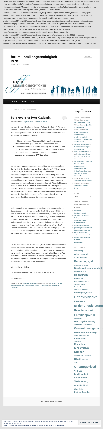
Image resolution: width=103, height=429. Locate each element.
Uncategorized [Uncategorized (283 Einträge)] (85, 366)
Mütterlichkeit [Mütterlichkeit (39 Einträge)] (79, 355)
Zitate (32, 101)
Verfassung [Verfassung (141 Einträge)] (81, 381)
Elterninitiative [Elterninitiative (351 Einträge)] (85, 297)
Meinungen (33, 283)
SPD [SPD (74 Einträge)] (76, 362)
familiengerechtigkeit (81, 225)
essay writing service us (82, 151)
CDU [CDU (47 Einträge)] (76, 271)
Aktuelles (26, 283)
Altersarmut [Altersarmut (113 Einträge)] (81, 254)
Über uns (24, 101)
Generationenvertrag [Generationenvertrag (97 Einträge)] (85, 332)
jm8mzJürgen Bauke (81, 171)
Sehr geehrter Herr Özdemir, (31, 117)
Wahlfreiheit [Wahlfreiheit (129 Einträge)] (81, 385)
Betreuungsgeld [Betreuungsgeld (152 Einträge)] (84, 261)
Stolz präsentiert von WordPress (51, 401)
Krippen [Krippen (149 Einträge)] (79, 351)
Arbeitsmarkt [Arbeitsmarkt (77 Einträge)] (80, 257)
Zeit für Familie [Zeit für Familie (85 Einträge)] (82, 392)
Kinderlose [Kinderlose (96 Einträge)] (80, 344)
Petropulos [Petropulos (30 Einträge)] (88, 355)
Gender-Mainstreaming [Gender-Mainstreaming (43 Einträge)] (83, 324)
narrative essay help (81, 144)
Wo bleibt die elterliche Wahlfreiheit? (81, 132)
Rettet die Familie (80, 232)
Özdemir (46, 285)
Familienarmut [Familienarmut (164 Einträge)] (83, 310)
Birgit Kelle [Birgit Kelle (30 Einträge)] (77, 265)
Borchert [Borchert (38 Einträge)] (85, 265)
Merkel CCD (39, 285)
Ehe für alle (20, 285)
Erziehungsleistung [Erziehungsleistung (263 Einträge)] (88, 305)
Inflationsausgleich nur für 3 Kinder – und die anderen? (82, 156)
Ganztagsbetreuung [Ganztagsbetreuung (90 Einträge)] (84, 321)
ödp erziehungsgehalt (82, 230)
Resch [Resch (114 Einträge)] (77, 359)
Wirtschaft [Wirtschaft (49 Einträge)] (78, 389)
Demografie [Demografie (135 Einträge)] (81, 274)
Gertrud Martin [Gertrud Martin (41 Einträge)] (79, 336)
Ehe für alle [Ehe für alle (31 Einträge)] (77, 287)
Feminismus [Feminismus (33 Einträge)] (78, 318)
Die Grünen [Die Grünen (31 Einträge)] (81, 284)
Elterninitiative (29, 285)
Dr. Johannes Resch (81, 215)
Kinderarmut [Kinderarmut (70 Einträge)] (80, 338)
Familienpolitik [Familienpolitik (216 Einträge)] (84, 315)
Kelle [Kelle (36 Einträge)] (87, 336)
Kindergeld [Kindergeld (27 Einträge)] (77, 341)
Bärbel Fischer (42, 122)
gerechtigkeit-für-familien (83, 228)
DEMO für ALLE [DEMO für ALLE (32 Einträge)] (83, 271)
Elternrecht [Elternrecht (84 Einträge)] (80, 301)
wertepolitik (78, 242)
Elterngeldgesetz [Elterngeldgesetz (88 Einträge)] (83, 292)
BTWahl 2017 (54, 283)
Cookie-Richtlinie (58, 425)
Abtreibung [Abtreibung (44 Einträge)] (78, 251)
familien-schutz (79, 223)
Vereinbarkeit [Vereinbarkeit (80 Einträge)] (81, 377)
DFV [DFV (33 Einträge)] (75, 284)
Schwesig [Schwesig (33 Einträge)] (85, 359)
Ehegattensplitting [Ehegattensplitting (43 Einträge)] (81, 289)
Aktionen (14, 101)
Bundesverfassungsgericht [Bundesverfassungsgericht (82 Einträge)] (88, 268)
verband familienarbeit (82, 235)
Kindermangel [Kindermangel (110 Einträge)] (82, 348)
